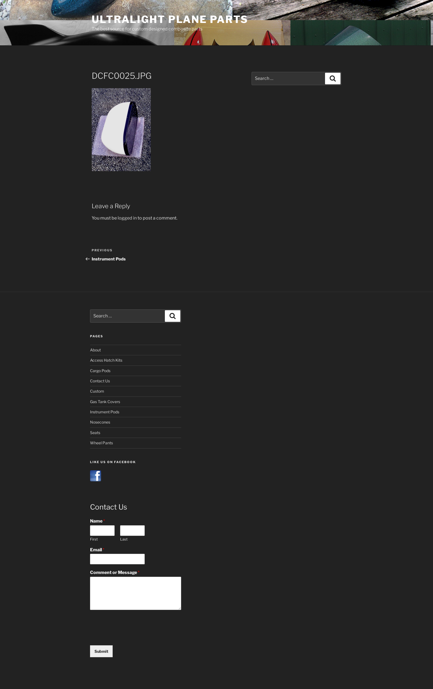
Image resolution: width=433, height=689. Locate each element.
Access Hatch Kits (106, 360)
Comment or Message (114, 572)
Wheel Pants (101, 442)
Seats (95, 432)
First (94, 539)
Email (97, 549)
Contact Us (100, 381)
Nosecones (100, 422)
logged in (127, 218)
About (95, 350)
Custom (97, 391)
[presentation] (132, 636)
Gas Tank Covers (105, 401)
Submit (101, 651)
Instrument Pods (104, 411)
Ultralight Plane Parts (170, 19)
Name (97, 521)
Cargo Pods (100, 370)
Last (124, 539)
